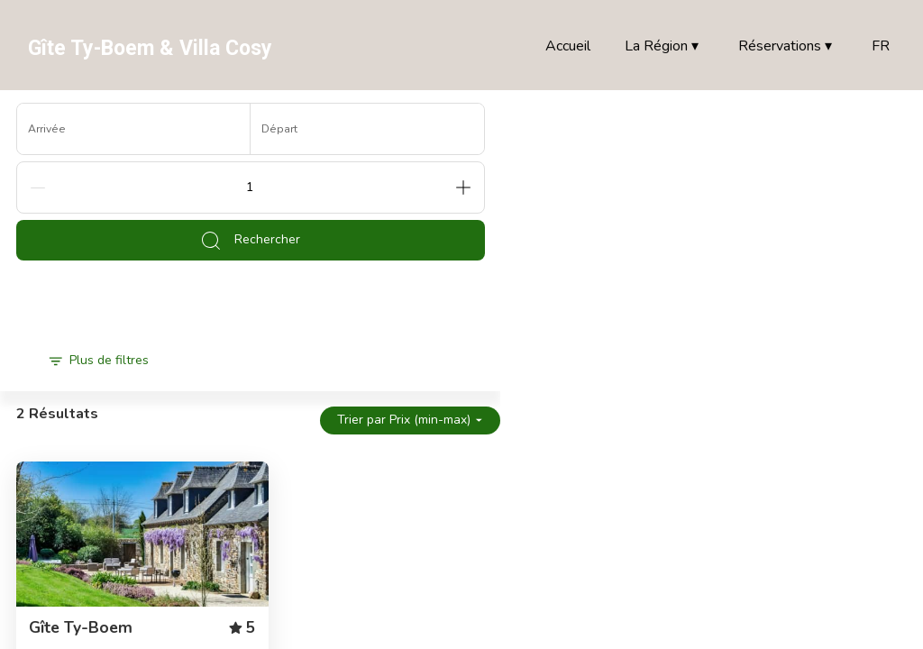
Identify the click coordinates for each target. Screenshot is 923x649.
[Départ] (367, 129)
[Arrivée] (134, 129)
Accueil (567, 46)
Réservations (785, 46)
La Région (662, 46)
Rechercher (250, 240)
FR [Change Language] (881, 46)
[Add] (463, 187)
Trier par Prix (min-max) (410, 419)
